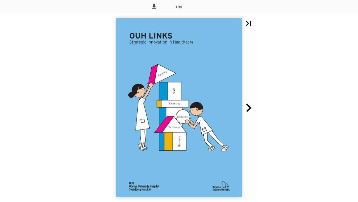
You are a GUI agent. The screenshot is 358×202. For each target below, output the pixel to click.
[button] (154, 6)
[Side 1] (179, 6)
